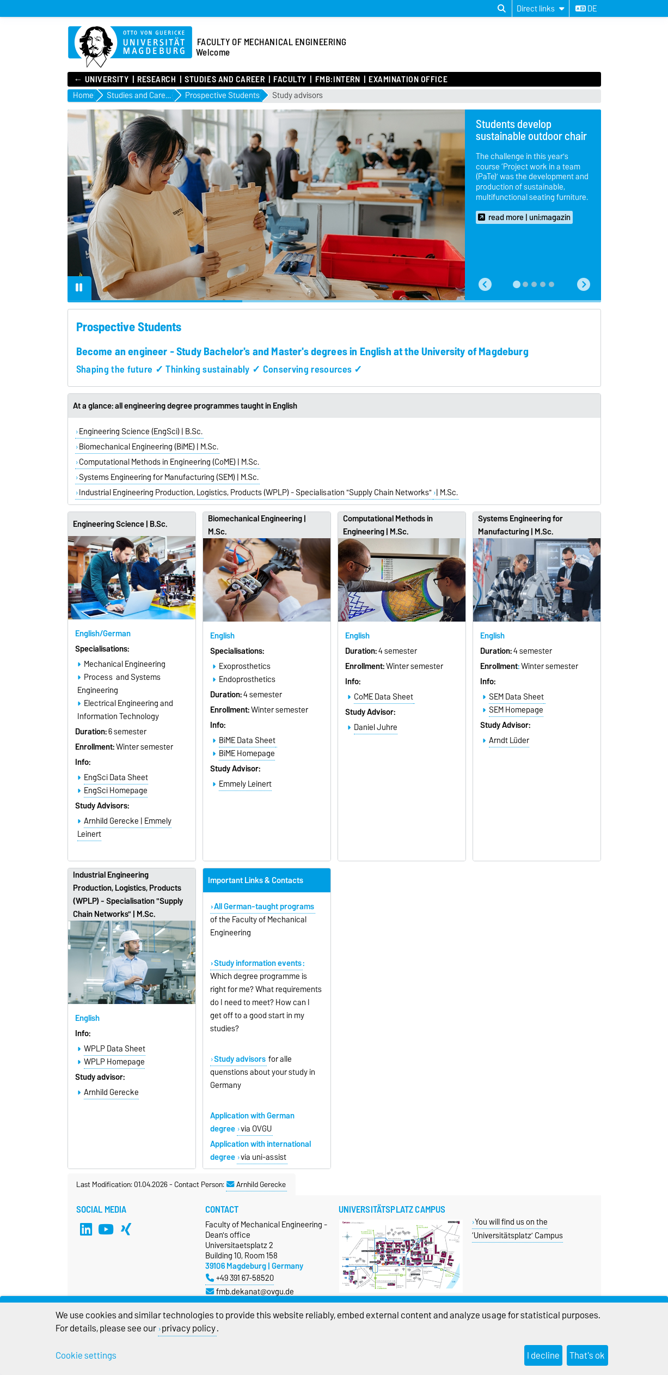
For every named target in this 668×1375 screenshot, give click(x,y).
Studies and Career (225, 79)
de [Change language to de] (586, 8)
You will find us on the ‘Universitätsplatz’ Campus (517, 1228)
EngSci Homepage (116, 790)
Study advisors (297, 95)
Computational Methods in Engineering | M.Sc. (388, 525)
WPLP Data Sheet (114, 1048)
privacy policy (189, 1328)
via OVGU (256, 1128)
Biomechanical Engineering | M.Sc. (257, 525)
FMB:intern (337, 79)
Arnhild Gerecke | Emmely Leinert (124, 827)
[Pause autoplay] (79, 288)
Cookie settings (86, 1355)
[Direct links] (540, 8)
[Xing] (126, 1229)
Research (156, 79)
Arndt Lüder (509, 740)
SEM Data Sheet (516, 696)
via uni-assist (263, 1157)
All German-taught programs (264, 906)
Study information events (258, 963)
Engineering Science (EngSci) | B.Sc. (141, 431)
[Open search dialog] (501, 8)
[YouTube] (105, 1229)
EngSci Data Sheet (116, 777)
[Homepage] (130, 47)
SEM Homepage (516, 709)
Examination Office (408, 79)
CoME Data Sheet (383, 696)
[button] (485, 284)
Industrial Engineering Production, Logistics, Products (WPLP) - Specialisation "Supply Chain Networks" (255, 492)
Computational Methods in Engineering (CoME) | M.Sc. (169, 462)
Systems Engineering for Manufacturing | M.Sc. (520, 525)
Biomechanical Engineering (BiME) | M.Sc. (148, 446)
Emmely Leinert (245, 783)
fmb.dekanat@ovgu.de (250, 1291)
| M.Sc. (447, 492)
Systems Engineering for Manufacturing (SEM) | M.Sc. (169, 477)
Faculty (290, 79)
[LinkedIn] (86, 1229)
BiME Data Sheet (247, 740)
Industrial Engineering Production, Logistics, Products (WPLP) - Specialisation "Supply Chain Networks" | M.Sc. (128, 894)
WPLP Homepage (114, 1061)
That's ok (587, 1355)
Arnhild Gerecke (111, 1092)
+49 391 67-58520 (240, 1278)
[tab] (516, 284)
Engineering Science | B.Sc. (120, 524)
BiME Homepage (247, 753)
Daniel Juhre (375, 727)
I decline (543, 1355)
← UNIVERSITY (101, 79)
